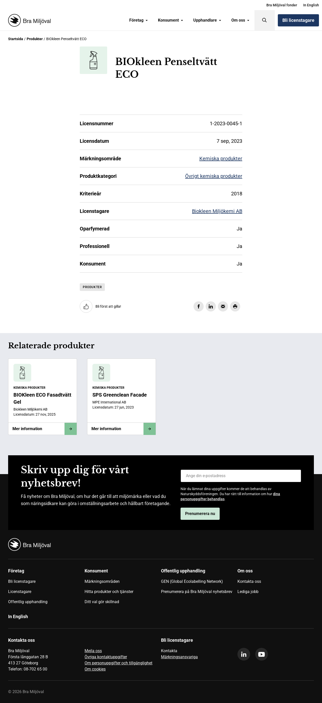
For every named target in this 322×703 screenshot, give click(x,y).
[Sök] (264, 20)
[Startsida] (28, 20)
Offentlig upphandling (27, 601)
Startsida (15, 39)
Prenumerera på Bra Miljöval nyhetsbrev (196, 591)
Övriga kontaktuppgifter (106, 656)
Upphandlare (207, 20)
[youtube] (261, 654)
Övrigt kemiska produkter (213, 176)
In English (311, 5)
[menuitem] (281, 5)
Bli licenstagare (298, 20)
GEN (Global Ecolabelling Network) (192, 581)
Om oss (240, 20)
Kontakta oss (249, 581)
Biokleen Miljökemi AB (217, 211)
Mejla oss (93, 650)
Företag (138, 20)
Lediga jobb (248, 591)
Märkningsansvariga (179, 656)
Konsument (170, 20)
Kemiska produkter (220, 158)
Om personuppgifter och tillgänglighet (118, 663)
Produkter (35, 39)
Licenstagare (19, 591)
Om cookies (95, 669)
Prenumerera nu (200, 513)
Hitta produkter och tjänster (109, 591)
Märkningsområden (102, 581)
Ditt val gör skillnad (102, 601)
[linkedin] (243, 654)
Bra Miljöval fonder (281, 5)
